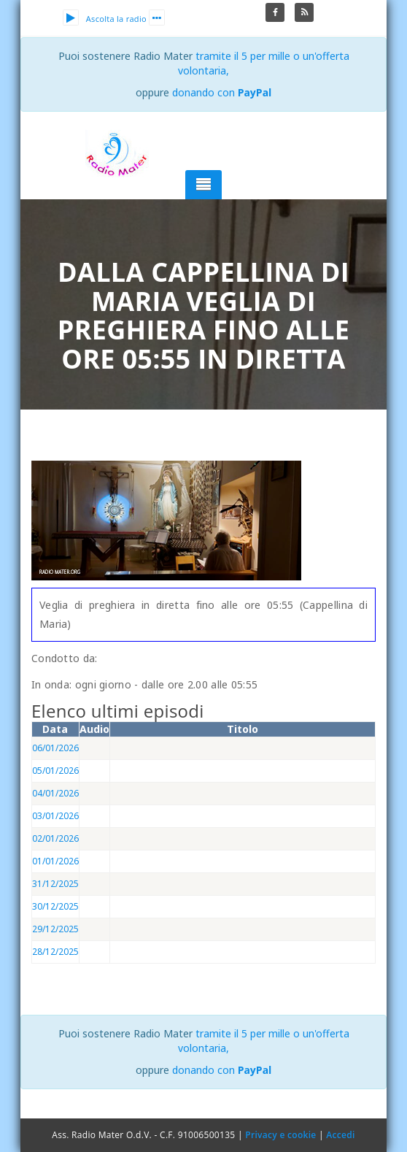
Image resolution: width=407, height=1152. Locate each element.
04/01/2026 (55, 793)
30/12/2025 (55, 906)
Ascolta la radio (105, 18)
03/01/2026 (55, 816)
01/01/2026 (55, 861)
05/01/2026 (55, 770)
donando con (222, 92)
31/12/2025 (55, 884)
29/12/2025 (55, 929)
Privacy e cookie (280, 1135)
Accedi (340, 1135)
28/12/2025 (55, 951)
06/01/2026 (55, 748)
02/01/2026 (55, 838)
